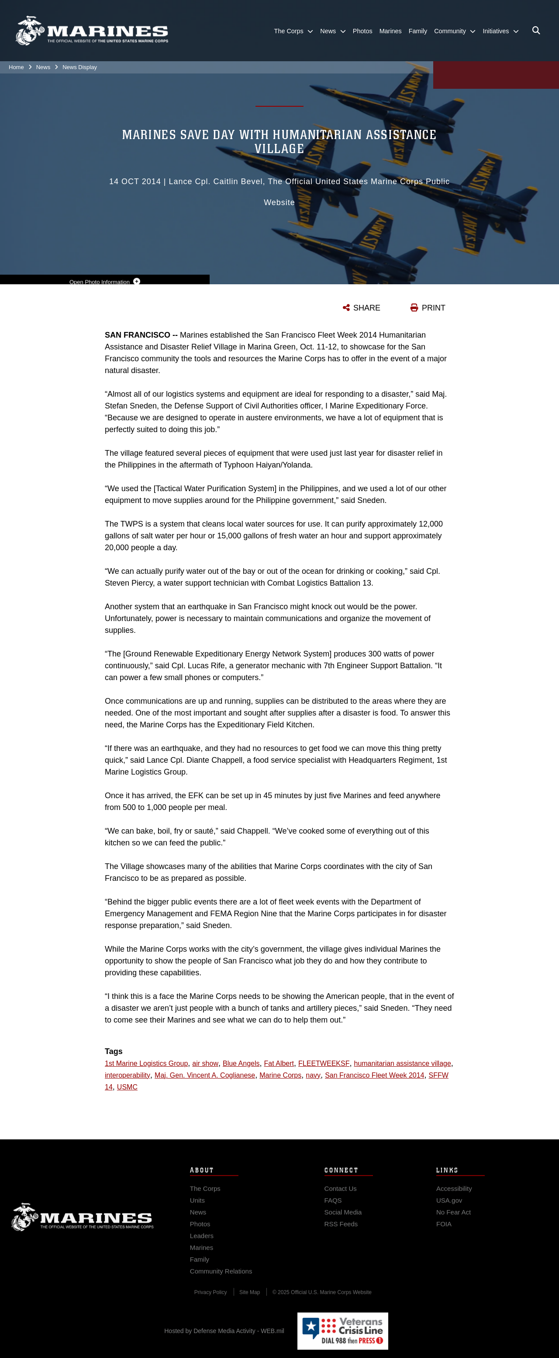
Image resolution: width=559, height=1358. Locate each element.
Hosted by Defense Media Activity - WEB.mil (224, 1330)
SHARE (366, 308)
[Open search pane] (536, 30)
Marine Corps (82, 1223)
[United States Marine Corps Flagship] (91, 31)
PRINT (433, 308)
